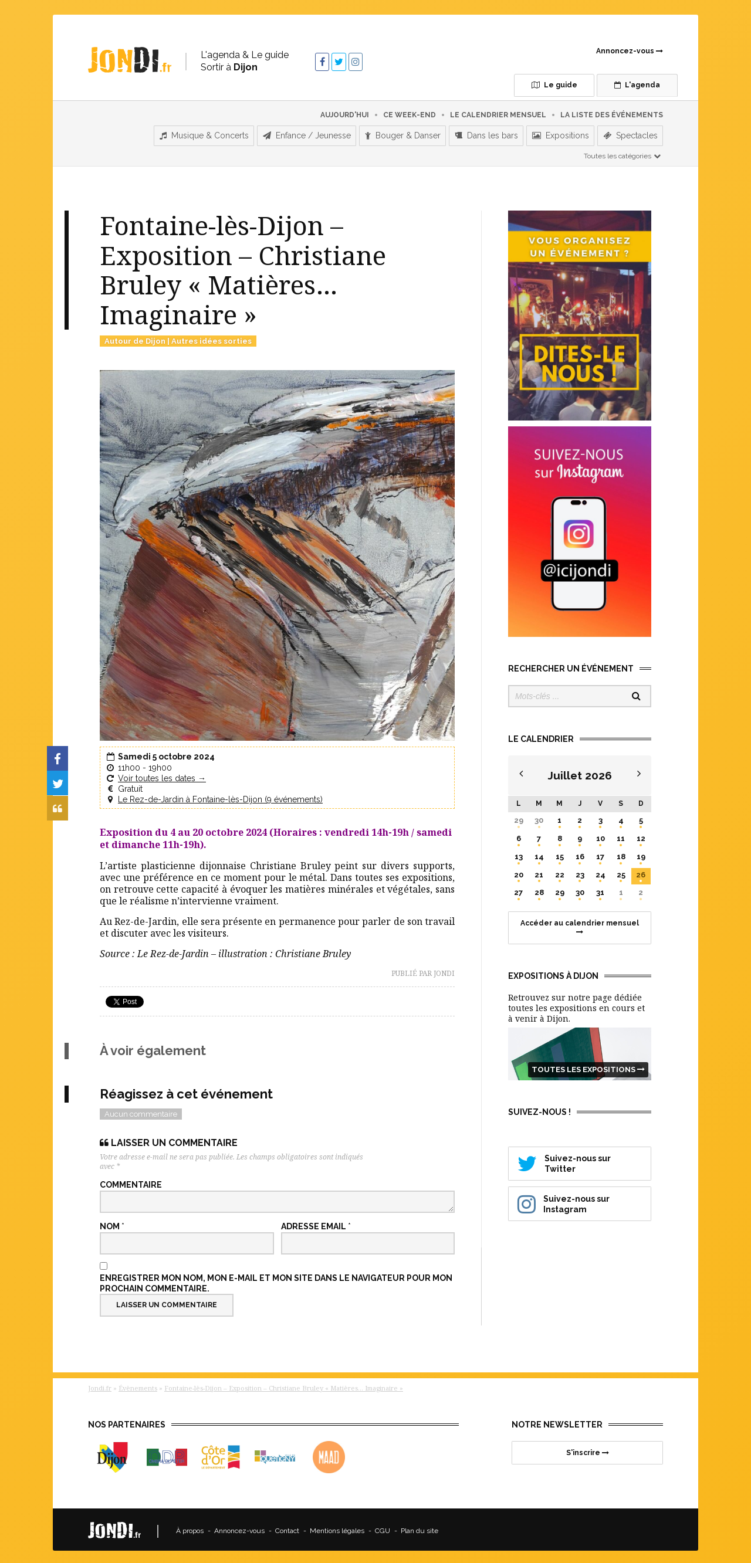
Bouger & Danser (403, 130)
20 (518, 869)
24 (600, 869)
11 (621, 833)
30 (539, 815)
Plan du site (419, 1526)
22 (559, 869)
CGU (382, 1526)
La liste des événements (611, 110)
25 (621, 869)
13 (519, 851)
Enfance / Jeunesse (307, 130)
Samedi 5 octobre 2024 (166, 752)
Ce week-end (409, 110)
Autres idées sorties (211, 335)
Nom (112, 1221)
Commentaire (131, 1180)
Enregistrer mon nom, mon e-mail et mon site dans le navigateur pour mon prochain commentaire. (276, 1278)
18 (621, 851)
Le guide (511, 85)
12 (641, 833)
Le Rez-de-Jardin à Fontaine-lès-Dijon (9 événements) (220, 794)
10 (600, 833)
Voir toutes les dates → (162, 773)
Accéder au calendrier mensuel (579, 921)
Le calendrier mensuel (498, 110)
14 (539, 851)
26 (640, 869)
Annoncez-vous (629, 51)
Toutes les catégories (623, 151)
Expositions (560, 130)
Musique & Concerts (204, 130)
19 (641, 851)
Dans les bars (486, 130)
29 (518, 815)
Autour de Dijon (134, 335)
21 (539, 869)
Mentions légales (337, 1526)
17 (600, 851)
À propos (190, 1526)
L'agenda (613, 85)
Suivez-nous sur (579, 1157)
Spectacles (630, 130)
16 (580, 851)
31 (600, 887)
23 (580, 869)
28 (539, 887)
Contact (287, 1526)
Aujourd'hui (344, 110)
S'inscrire (587, 1447)
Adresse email (316, 1221)
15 (560, 851)
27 (518, 887)
